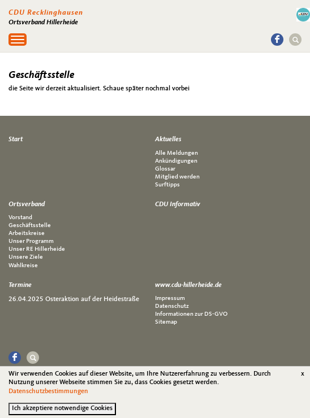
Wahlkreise (23, 266)
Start (15, 139)
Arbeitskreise (26, 233)
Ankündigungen (176, 161)
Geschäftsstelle (29, 226)
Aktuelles (168, 139)
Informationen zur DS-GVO (191, 314)
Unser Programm (31, 241)
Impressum (170, 298)
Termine (20, 285)
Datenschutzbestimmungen (48, 394)
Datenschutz (172, 306)
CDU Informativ (177, 204)
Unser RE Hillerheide (36, 249)
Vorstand (20, 218)
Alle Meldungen (176, 153)
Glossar (165, 169)
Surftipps (167, 185)
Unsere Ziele (25, 257)
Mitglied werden (177, 177)
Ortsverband (26, 204)
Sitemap (166, 322)
